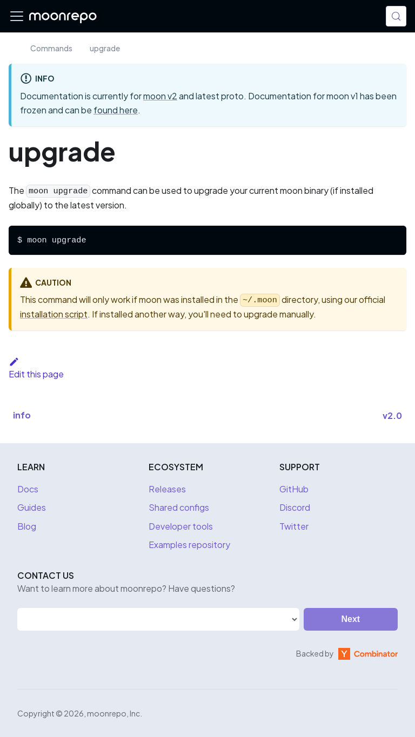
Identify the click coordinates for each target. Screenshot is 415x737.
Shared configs (179, 507)
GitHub (294, 489)
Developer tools (181, 526)
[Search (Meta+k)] (396, 16)
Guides (31, 507)
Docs (27, 489)
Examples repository (189, 544)
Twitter (294, 526)
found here (115, 110)
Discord (294, 507)
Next (351, 619)
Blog (26, 526)
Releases (167, 489)
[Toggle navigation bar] (17, 16)
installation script (54, 314)
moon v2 (160, 96)
